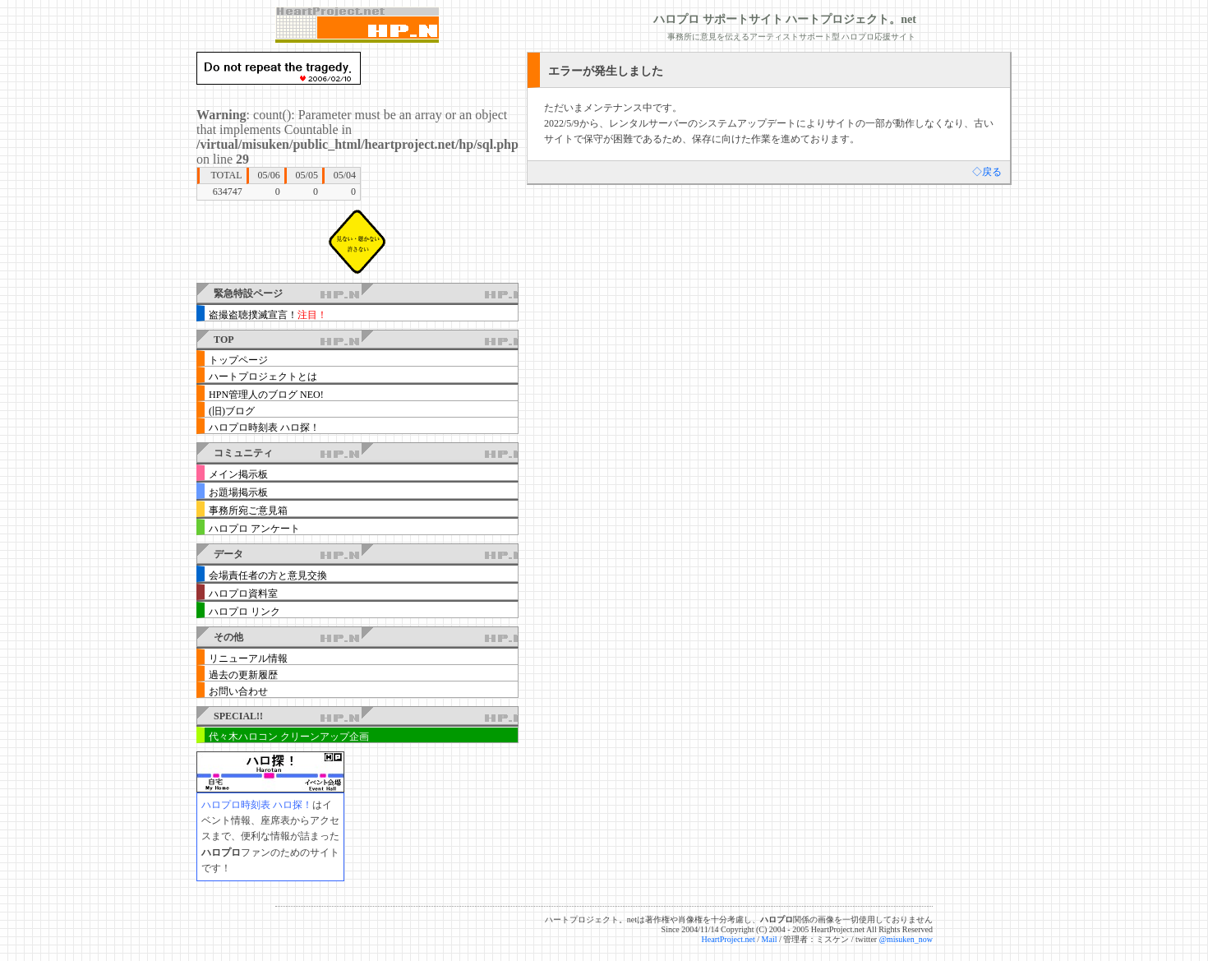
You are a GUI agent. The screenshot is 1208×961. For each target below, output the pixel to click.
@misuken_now (906, 939)
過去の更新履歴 (243, 675)
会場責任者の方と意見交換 (268, 575)
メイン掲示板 (238, 474)
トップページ (238, 360)
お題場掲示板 (238, 492)
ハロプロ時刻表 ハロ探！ (264, 427)
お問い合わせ (238, 691)
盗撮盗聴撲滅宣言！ (268, 315)
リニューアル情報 (248, 658)
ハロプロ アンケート (254, 528)
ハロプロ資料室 (243, 593)
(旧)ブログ (232, 411)
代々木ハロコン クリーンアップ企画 (289, 736)
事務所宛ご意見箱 (248, 510)
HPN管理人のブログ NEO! (266, 394)
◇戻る (987, 172)
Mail (769, 939)
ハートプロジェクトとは (263, 376)
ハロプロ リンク (244, 611)
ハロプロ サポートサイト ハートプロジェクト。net (784, 19)
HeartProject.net (728, 939)
